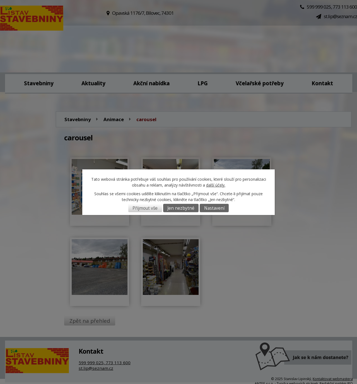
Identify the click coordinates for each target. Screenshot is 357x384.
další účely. (215, 185)
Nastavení (214, 208)
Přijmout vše (145, 208)
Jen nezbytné (180, 208)
